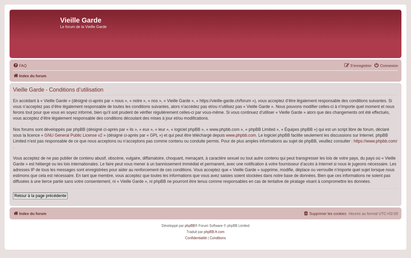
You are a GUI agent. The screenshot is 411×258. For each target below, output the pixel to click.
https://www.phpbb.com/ (375, 141)
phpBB (190, 226)
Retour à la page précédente (40, 195)
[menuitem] (20, 66)
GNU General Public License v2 (73, 135)
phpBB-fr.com (214, 232)
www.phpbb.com (241, 135)
